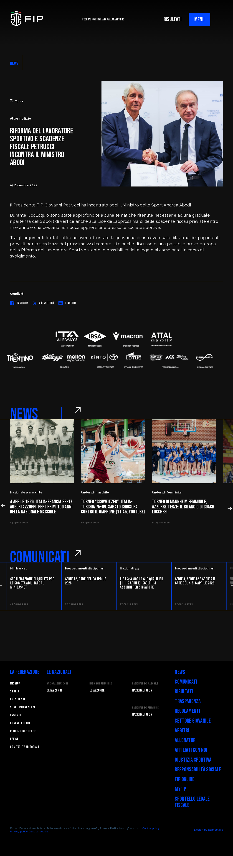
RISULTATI (173, 19)
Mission (15, 683)
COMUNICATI (39, 557)
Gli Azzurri (54, 690)
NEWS (14, 63)
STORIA (14, 691)
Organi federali (20, 723)
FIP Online (184, 779)
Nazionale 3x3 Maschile (145, 683)
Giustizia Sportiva (193, 759)
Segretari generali (23, 707)
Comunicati (186, 681)
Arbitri (182, 730)
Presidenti (17, 699)
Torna (17, 101)
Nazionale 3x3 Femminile (145, 707)
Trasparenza (188, 701)
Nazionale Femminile (100, 683)
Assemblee (17, 715)
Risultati (184, 691)
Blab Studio (215, 829)
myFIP (180, 789)
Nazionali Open (142, 690)
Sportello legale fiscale (192, 802)
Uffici (14, 739)
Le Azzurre (97, 690)
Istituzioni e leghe (23, 731)
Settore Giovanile (192, 720)
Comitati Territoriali (24, 747)
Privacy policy (19, 831)
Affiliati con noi (191, 750)
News (180, 672)
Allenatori (186, 740)
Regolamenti (187, 711)
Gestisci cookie (38, 831)
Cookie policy (151, 828)
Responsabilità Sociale (198, 769)
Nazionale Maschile (57, 683)
